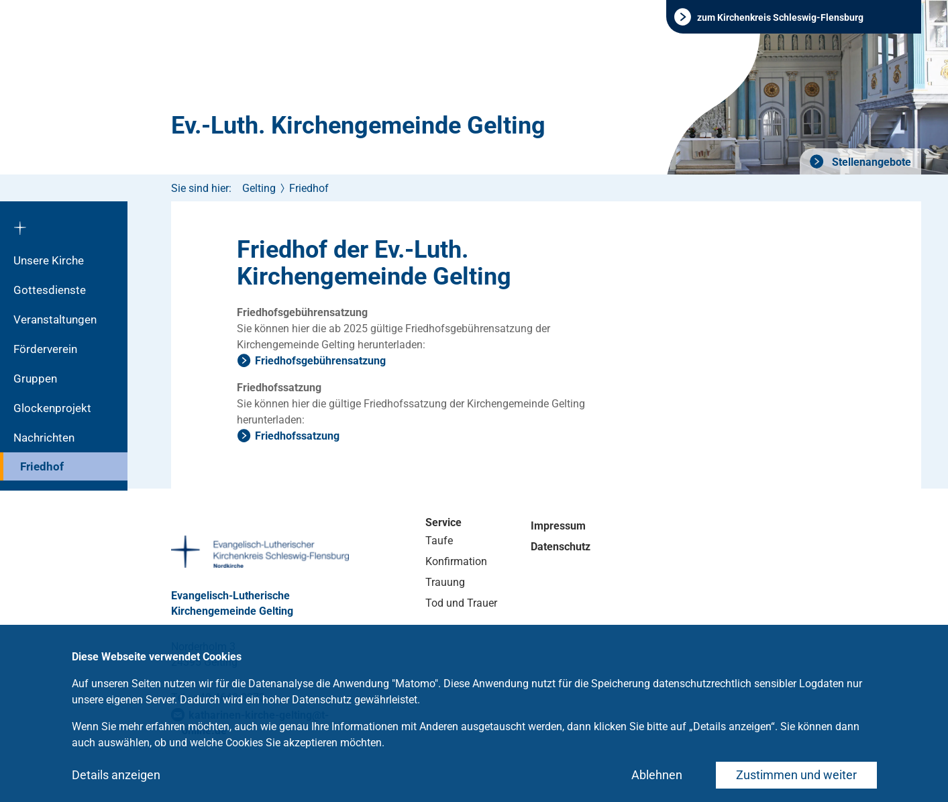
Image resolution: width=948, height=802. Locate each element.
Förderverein (45, 349)
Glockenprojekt (52, 408)
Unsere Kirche (48, 260)
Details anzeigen (116, 775)
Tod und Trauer (461, 603)
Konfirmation (456, 561)
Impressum (558, 525)
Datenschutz (560, 546)
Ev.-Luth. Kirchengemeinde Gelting (358, 125)
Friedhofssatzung (297, 436)
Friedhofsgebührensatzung (320, 360)
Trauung (445, 582)
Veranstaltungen (55, 319)
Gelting (259, 188)
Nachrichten (43, 437)
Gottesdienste (49, 290)
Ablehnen (656, 775)
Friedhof (42, 466)
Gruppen (35, 378)
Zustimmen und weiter (796, 775)
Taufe (439, 540)
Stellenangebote (870, 162)
